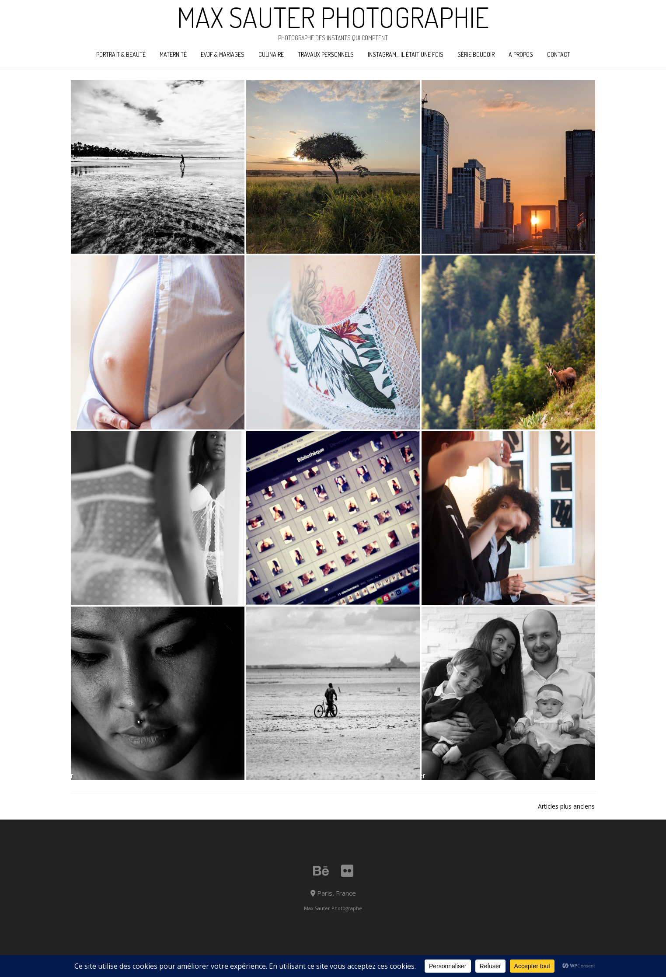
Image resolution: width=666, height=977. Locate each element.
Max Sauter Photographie (333, 17)
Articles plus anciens (566, 806)
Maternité (173, 54)
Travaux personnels (326, 54)
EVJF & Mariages (222, 54)
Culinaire (271, 54)
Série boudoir (476, 54)
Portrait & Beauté (121, 54)
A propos (521, 54)
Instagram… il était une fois (405, 54)
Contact (558, 54)
